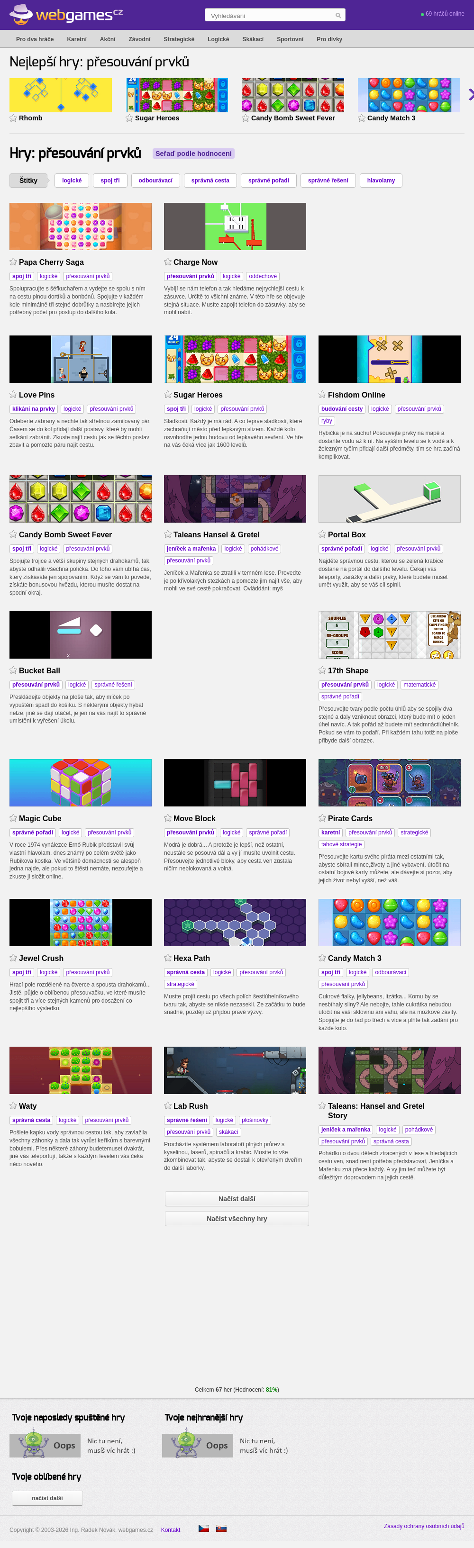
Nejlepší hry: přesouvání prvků (99, 62)
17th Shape (348, 671)
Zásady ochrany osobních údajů (424, 1526)
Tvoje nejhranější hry (203, 1418)
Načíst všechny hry (237, 1218)
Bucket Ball (39, 671)
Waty (28, 1106)
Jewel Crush (41, 958)
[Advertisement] (235, 670)
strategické (414, 832)
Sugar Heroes (157, 118)
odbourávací (156, 180)
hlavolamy (381, 180)
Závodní (139, 39)
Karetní (76, 39)
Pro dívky (329, 39)
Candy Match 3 (391, 118)
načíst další (47, 1498)
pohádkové (265, 548)
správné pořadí (268, 180)
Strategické (179, 39)
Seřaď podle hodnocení (193, 153)
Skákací (253, 39)
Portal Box (347, 535)
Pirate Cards (350, 819)
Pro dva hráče (35, 39)
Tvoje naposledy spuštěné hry (68, 1418)
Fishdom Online (356, 395)
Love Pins (37, 395)
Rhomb (31, 118)
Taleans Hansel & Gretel (216, 535)
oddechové (263, 276)
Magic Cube (40, 819)
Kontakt (171, 1530)
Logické (218, 39)
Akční (108, 39)
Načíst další (237, 1199)
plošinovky (255, 1120)
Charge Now (195, 262)
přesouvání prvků (87, 276)
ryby (326, 420)
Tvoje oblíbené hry (46, 1477)
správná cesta (210, 180)
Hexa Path (191, 958)
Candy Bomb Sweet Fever (293, 118)
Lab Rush (190, 1106)
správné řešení (328, 180)
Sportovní (290, 39)
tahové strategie (341, 844)
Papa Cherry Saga (51, 262)
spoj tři (109, 180)
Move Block (194, 819)
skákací (228, 1132)
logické (72, 180)
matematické (419, 684)
